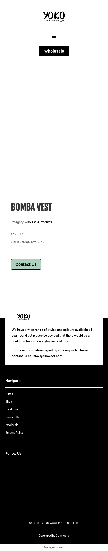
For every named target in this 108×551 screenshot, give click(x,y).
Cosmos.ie (62, 536)
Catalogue (11, 409)
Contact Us (26, 264)
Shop (8, 402)
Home (9, 394)
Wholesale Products (38, 222)
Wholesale (54, 51)
